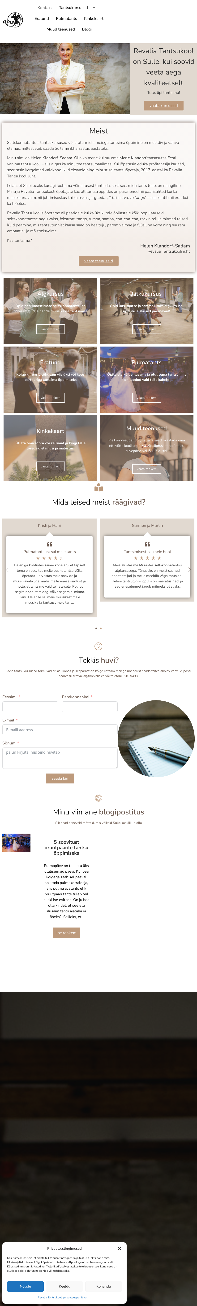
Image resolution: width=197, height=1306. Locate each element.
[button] (119, 1248)
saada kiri (60, 778)
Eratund (41, 18)
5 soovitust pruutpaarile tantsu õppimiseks (66, 848)
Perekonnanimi (75, 697)
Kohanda (103, 1286)
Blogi (87, 29)
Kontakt (45, 7)
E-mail (8, 720)
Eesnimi (9, 697)
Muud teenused (61, 29)
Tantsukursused (79, 8)
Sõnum (9, 743)
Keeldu (64, 1286)
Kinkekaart (93, 18)
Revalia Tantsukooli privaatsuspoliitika (62, 1297)
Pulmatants (66, 18)
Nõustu (25, 1286)
